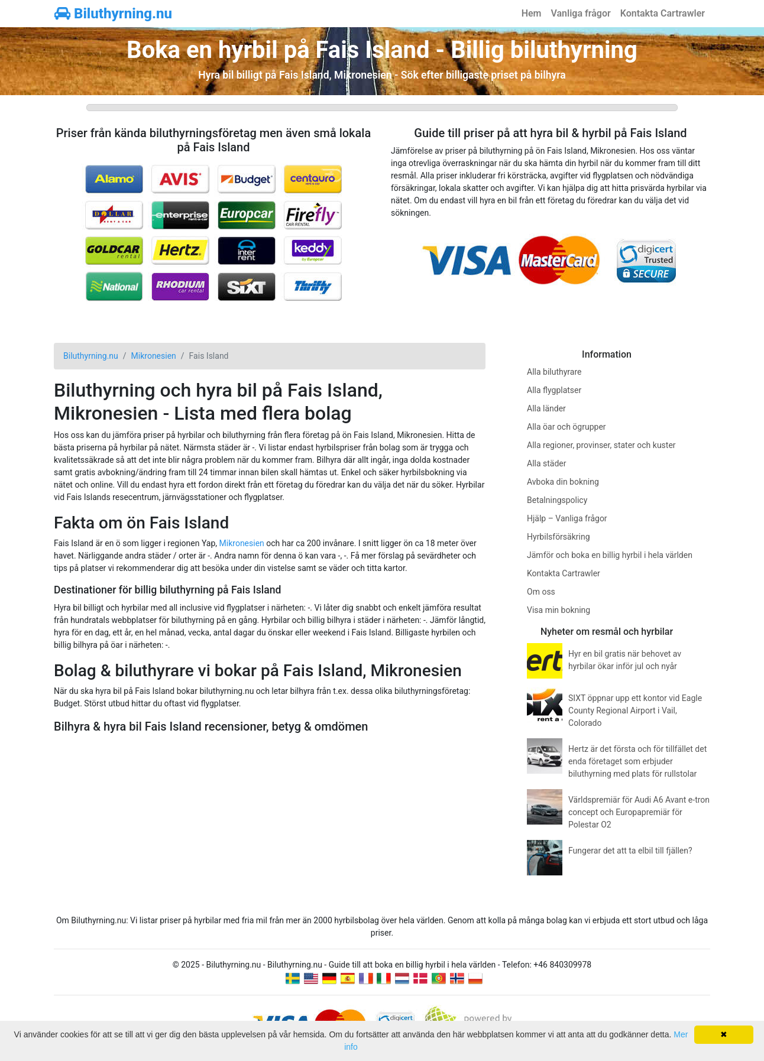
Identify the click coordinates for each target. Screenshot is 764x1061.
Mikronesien (241, 543)
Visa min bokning (558, 610)
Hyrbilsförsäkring (558, 536)
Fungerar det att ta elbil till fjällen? (630, 850)
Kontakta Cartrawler (662, 13)
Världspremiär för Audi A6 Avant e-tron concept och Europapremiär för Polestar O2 (639, 812)
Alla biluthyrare (554, 372)
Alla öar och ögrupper (566, 426)
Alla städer (546, 463)
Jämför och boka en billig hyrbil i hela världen (609, 555)
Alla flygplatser (554, 390)
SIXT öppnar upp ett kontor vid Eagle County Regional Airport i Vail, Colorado (635, 710)
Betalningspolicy (557, 500)
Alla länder (546, 408)
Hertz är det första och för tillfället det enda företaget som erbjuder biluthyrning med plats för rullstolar (637, 761)
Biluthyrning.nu (113, 13)
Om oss (541, 591)
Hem (532, 13)
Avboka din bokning (563, 481)
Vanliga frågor (580, 13)
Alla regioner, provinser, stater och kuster (601, 445)
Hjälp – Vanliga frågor (567, 518)
